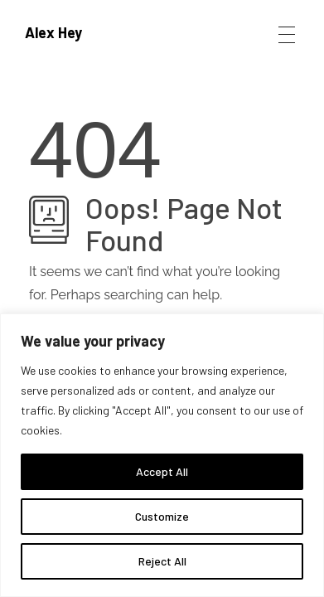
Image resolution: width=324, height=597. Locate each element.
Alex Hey (53, 32)
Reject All (162, 561)
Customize (162, 516)
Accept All (162, 471)
